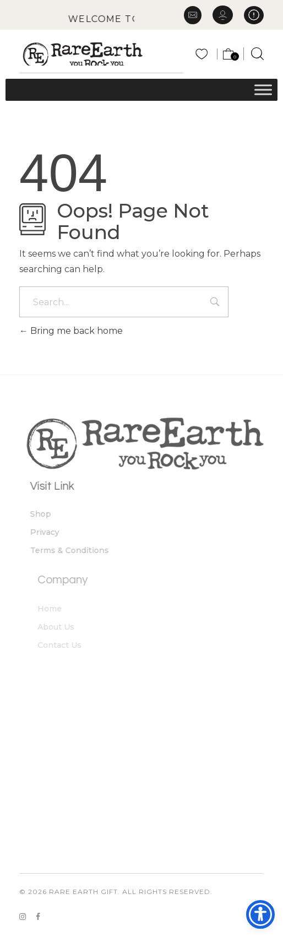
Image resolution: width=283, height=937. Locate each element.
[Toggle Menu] (263, 89)
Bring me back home (71, 331)
